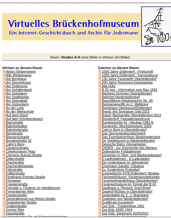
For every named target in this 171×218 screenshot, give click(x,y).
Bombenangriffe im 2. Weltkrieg (124, 104)
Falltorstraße (15, 173)
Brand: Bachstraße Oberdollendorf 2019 (131, 115)
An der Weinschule (19, 111)
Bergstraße (13, 133)
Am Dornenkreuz (18, 82)
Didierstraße (14, 158)
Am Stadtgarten (17, 97)
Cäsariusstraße (17, 148)
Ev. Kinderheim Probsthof (120, 169)
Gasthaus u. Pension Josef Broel (125, 188)
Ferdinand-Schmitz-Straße (25, 177)
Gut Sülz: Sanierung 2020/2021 (125, 213)
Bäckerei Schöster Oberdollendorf (126, 93)
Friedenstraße (16, 195)
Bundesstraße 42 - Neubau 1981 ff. (127, 122)
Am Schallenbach (18, 89)
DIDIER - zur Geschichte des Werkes (129, 148)
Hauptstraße (15, 213)
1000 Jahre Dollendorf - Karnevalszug (129, 75)
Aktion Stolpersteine (20, 71)
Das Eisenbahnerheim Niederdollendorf (130, 137)
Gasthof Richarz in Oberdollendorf (126, 191)
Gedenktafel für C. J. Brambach (125, 195)
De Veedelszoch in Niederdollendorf (128, 140)
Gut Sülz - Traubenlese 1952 (122, 206)
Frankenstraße (16, 184)
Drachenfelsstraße (19, 166)
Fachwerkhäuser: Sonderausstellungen (130, 177)
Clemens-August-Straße (23, 155)
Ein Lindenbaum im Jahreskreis (125, 162)
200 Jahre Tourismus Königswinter (127, 82)
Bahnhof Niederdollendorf (120, 97)
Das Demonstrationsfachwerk (123, 133)
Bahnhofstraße (16, 129)
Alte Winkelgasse (18, 75)
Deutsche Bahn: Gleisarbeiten (123, 144)
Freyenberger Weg (19, 191)
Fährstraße (13, 169)
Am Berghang (15, 79)
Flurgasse (13, 180)
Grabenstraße (16, 206)
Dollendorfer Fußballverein (121, 151)
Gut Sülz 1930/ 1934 (116, 209)
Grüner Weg (14, 209)
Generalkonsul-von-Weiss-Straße (30, 198)
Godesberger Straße (20, 202)
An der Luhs (14, 108)
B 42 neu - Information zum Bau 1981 (129, 89)
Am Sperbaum (16, 93)
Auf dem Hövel (16, 115)
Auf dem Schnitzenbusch (24, 119)
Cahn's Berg (14, 144)
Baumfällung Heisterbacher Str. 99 (127, 100)
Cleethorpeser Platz (20, 151)
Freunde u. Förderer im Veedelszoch (32, 188)
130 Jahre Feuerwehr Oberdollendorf (128, 79)
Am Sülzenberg (17, 104)
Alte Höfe (108, 86)
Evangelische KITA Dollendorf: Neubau (130, 173)
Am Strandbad (16, 100)
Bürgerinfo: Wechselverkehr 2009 (126, 126)
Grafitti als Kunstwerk (117, 202)
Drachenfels (14, 162)
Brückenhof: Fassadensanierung (125, 119)
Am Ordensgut (16, 86)
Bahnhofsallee (16, 126)
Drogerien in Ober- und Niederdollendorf (131, 155)
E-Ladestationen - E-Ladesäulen (125, 158)
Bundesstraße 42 (18, 140)
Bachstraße (14, 122)
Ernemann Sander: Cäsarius (122, 166)
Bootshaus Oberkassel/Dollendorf (126, 108)
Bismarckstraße (17, 137)
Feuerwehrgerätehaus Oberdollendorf (129, 180)
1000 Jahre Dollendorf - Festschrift (127, 71)
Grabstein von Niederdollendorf (124, 198)
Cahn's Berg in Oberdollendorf (124, 129)
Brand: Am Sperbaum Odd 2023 (125, 111)
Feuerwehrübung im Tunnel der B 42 (128, 184)
